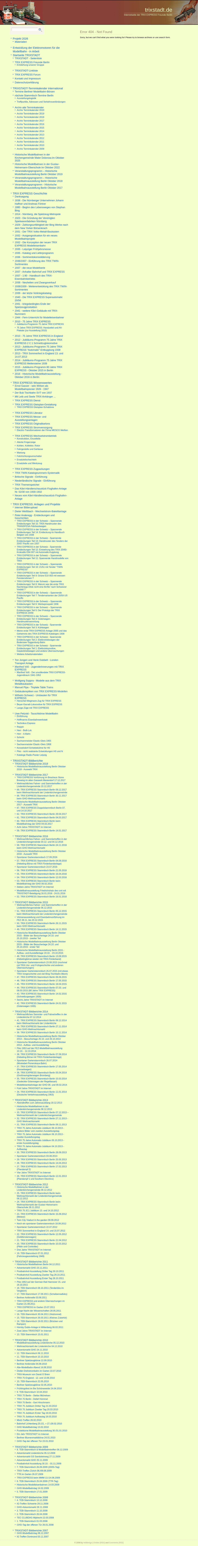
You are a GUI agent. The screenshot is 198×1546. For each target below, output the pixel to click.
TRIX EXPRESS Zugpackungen (32, 469)
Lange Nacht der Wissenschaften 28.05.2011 (39, 1310)
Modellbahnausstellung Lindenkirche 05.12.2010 (40, 1342)
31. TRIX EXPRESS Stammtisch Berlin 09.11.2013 (42, 1124)
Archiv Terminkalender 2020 (30, 110)
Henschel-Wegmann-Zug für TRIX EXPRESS (39, 701)
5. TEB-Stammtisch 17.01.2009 (32, 1491)
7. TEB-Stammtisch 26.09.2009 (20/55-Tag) (38, 1467)
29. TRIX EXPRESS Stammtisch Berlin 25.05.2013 (42, 1159)
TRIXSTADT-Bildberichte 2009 (31, 1446)
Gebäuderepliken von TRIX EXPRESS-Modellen (41, 691)
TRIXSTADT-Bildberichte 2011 (31, 1261)
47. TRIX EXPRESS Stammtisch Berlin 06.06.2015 (42, 977)
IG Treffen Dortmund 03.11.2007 (33, 1536)
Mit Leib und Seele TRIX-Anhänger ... (35, 396)
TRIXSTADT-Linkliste (26, 70)
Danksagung (22, 196)
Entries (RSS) (99, 1543)
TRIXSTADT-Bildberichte (28, 760)
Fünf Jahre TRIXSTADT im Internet (34, 1088)
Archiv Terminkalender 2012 (30, 138)
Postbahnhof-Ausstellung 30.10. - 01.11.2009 (39, 1463)
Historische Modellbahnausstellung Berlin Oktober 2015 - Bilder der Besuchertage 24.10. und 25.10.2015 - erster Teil (41, 944)
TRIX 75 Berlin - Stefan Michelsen (33, 1395)
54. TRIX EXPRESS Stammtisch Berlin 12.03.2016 (42, 877)
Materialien (21, 41)
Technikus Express (26, 723)
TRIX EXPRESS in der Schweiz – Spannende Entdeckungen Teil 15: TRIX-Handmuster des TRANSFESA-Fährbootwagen (39, 523)
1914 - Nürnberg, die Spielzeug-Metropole (38, 214)
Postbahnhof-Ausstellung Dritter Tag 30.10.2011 (40, 1271)
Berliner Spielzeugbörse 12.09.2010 (34, 1360)
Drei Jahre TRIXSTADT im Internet (34, 1250)
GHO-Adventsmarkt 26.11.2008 (32, 1507)
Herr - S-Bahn (23, 734)
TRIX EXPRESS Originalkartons (32, 423)
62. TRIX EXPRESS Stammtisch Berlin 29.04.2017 (42, 814)
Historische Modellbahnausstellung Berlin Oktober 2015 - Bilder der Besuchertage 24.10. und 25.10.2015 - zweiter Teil (41, 935)
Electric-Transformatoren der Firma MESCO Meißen (42, 430)
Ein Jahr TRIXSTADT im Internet (33, 1434)
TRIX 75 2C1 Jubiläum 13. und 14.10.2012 (38, 1210)
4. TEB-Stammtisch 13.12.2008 (32, 1500)
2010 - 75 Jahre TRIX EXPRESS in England (39, 335)
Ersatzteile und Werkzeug (29, 463)
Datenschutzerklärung (27, 82)
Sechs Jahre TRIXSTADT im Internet (35, 1000)
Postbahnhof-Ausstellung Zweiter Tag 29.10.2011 (41, 1275)
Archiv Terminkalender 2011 (30, 141)
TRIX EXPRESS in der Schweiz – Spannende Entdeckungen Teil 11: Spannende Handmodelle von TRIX (42, 558)
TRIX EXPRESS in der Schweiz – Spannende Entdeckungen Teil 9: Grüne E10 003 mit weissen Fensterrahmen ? (41, 575)
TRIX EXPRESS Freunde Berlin (32, 62)
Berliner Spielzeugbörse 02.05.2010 (34, 1385)
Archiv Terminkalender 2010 (30, 145)
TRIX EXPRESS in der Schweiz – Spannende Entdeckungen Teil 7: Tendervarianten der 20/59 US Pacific (42, 595)
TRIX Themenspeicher (27, 484)
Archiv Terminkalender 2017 (30, 120)
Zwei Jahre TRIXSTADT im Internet (34, 1331)
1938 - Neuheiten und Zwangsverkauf (35, 282)
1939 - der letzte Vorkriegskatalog (33, 293)
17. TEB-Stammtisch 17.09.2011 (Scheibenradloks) (42, 1294)
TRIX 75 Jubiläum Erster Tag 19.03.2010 (37, 1413)
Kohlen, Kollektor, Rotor (28, 445)
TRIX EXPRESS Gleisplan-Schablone (35, 407)
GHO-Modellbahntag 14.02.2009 (33, 1488)
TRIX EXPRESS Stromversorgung (33, 427)
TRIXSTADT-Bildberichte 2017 (31, 774)
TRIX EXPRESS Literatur (28, 412)
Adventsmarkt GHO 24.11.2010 (32, 1349)
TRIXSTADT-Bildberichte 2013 (31, 1100)
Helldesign (87, 1543)
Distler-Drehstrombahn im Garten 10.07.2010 (39, 1371)
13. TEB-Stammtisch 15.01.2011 (33, 1334)
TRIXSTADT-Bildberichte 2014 (31, 1011)
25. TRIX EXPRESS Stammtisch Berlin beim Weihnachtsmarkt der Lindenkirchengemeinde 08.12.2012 (39, 1196)
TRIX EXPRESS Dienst (27, 400)
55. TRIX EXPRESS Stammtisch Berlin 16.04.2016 (42, 874)
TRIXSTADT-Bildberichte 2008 (31, 1497)
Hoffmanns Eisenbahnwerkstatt (32, 719)
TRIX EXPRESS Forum (28, 74)
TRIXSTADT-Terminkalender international (38, 88)
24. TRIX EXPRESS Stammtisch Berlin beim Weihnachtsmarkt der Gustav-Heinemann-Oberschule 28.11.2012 (38, 1204)
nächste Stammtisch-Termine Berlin (34, 95)
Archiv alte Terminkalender (29, 107)
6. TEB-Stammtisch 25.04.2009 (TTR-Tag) (37, 1481)
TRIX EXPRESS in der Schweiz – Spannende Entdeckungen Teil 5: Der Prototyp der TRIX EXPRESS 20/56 (39, 610)
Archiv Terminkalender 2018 (30, 117)
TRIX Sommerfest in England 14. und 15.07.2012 (41, 1230)
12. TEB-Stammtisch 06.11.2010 (33, 1353)
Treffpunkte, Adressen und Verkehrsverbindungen (41, 102)
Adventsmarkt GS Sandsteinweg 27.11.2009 (38, 1456)
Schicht (20, 737)
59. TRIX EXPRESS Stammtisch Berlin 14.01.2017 (42, 830)
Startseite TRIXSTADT (26, 55)
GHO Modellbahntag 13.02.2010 (33, 1427)
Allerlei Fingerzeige (26, 442)
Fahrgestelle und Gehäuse (30, 449)
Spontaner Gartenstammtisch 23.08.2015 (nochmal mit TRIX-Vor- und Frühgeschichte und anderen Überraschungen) (42, 965)
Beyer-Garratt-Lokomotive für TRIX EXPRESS (39, 704)
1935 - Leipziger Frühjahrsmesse (33, 249)
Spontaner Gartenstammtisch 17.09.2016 (37, 857)
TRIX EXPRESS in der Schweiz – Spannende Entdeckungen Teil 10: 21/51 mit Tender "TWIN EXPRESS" (40, 567)
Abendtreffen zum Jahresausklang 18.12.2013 (39, 1102)
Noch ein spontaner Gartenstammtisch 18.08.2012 (41, 1223)
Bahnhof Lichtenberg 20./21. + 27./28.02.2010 (39, 1423)
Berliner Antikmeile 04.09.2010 (32, 1364)
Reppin (20, 727)
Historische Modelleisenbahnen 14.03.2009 (38, 1484)
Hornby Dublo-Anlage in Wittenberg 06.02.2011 (40, 1327)
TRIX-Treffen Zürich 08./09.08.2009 (34, 1470)
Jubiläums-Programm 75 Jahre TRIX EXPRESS (40, 324)
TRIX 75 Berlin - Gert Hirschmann (33, 1402)
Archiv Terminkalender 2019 (30, 113)
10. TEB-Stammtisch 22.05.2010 (33, 1381)
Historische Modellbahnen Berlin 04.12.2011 (38, 1264)
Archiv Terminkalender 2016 (30, 124)
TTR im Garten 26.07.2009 (30, 1474)
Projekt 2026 (20, 38)
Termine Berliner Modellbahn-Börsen (35, 91)
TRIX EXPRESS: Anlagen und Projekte (36, 504)
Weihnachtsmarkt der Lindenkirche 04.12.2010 (40, 1346)
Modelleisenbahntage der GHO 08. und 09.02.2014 (42, 1085)
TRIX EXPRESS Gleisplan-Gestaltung (35, 404)
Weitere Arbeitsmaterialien (30, 654)
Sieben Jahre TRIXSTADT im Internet (35, 887)
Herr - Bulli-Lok (24, 730)
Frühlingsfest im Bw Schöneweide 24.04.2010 (39, 1388)
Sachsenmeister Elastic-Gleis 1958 (34, 744)
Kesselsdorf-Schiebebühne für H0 (33, 748)
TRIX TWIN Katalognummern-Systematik (37, 472)
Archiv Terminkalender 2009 (30, 149)
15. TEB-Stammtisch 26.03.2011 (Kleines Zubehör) (42, 1317)
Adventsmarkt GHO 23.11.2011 (32, 1268)
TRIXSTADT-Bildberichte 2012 (31, 1184)
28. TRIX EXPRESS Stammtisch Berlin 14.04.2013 (42, 1163)
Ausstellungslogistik (26, 98)
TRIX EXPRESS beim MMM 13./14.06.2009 (38, 1477)
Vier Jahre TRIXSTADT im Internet (34, 1172)
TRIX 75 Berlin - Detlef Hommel (32, 1399)
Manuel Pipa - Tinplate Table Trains (34, 687)
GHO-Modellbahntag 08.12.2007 (33, 1533)
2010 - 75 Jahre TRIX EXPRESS (33, 321)
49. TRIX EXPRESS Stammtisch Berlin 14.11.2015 (42, 929)
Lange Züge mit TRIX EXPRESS (33, 708)
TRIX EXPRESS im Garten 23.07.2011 (36, 1307)
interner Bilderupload (26, 507)
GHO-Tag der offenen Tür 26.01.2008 (35, 1525)
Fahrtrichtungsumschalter (29, 456)
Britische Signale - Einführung (31, 476)
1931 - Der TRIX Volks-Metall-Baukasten (37, 231)
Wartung (21, 452)
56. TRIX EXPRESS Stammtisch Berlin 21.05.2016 (42, 870)
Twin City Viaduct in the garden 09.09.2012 (38, 1220)
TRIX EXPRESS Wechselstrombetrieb (35, 435)
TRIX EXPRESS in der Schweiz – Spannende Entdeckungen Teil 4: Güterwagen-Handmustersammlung (39, 619)
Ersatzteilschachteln (27, 459)
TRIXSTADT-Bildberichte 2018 (31, 763)
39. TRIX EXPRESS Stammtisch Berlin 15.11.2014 (42, 1032)
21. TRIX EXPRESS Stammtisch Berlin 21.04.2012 (42, 1240)
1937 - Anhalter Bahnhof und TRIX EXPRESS (40, 271)
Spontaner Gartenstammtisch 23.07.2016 (37, 867)
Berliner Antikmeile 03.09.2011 (32, 1297)
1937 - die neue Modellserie (30, 267)
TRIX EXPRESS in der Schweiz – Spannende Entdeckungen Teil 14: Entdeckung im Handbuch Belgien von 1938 (41, 532)
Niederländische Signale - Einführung (35, 480)
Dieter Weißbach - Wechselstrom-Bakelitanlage (40, 511)
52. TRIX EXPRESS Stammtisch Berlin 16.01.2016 (42, 896)
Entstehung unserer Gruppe (30, 65)
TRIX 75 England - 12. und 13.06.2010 (36, 1378)
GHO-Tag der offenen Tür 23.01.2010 (35, 1441)
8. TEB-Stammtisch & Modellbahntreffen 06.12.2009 (42, 1449)
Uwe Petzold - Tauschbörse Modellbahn (36, 713)
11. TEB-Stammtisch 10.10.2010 (33, 1356)
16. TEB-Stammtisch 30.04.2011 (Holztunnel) (39, 1314)
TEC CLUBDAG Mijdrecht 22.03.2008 (35, 1517)
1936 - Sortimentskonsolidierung (32, 257)
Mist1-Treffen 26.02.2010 (29, 1420)
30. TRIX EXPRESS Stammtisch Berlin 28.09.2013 (42, 1152)
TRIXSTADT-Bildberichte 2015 (31, 902)
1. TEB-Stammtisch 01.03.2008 (32, 1521)
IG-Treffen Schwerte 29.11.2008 (32, 1503)
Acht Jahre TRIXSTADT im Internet (34, 827)
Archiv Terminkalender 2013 (30, 134)
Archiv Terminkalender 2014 (30, 131)
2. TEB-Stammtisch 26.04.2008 (32, 1514)
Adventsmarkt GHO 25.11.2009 (32, 1460)
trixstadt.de (158, 10)
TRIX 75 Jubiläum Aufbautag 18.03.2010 (37, 1416)
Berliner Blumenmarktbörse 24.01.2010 (36, 1437)
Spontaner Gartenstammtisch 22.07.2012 (37, 1227)
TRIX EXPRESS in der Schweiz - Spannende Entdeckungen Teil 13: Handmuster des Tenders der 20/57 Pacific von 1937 (42, 541)
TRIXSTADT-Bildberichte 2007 (31, 1530)
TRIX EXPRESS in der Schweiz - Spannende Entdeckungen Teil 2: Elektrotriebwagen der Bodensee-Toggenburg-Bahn (39, 640)
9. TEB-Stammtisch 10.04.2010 (32, 1392)
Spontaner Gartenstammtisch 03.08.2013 (37, 1156)
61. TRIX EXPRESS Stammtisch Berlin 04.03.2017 (42, 817)
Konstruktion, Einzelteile (28, 438)
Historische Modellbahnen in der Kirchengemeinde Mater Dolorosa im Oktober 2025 (39, 157)
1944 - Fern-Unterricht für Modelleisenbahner (39, 317)
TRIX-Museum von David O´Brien (33, 1374)
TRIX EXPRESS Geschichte (30, 193)
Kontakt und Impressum (28, 78)
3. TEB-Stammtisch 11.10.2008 (32, 1510)
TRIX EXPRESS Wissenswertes (32, 382)
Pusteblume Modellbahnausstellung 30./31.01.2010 (42, 1430)
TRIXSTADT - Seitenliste (28, 58)
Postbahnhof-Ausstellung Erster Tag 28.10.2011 (40, 1278)
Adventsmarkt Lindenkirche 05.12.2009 (36, 1453)
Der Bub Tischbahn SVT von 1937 (33, 392)
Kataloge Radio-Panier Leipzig (32, 755)
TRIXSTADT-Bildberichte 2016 (31, 836)
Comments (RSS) (116, 1543)
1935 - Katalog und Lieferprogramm (34, 253)
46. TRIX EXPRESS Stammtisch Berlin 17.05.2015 (42, 980)
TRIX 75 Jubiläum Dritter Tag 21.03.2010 (37, 1406)
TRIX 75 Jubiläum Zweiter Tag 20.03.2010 (37, 1409)
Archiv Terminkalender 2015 (30, 127)
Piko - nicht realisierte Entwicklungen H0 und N (40, 751)
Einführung (22, 716)
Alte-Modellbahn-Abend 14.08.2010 (34, 1367)
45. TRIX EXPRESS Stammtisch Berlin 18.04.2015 (42, 984)
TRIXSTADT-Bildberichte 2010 (31, 1340)
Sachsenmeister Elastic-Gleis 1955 (34, 741)
